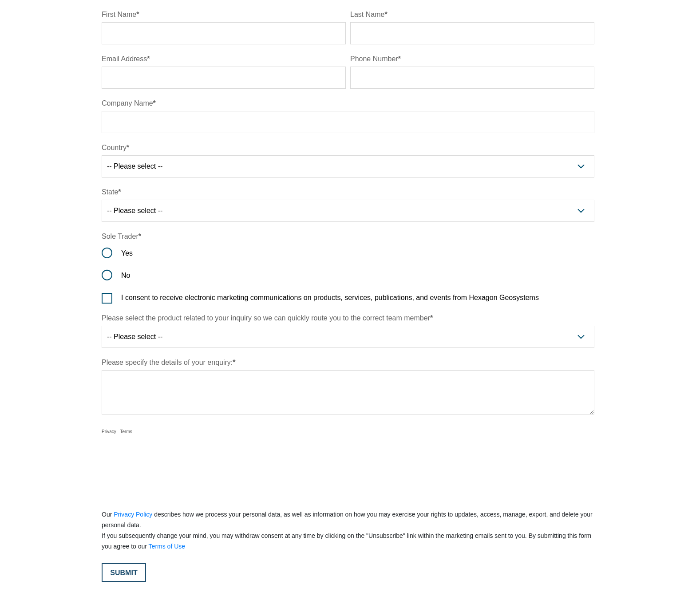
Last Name (367, 14)
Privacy (109, 431)
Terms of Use (167, 546)
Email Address (124, 59)
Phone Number (374, 59)
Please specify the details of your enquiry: (167, 362)
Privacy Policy (133, 514)
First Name (119, 14)
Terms (126, 431)
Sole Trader (120, 236)
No (125, 275)
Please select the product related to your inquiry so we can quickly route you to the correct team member (266, 318)
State (110, 192)
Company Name (127, 103)
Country (114, 147)
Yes (127, 253)
